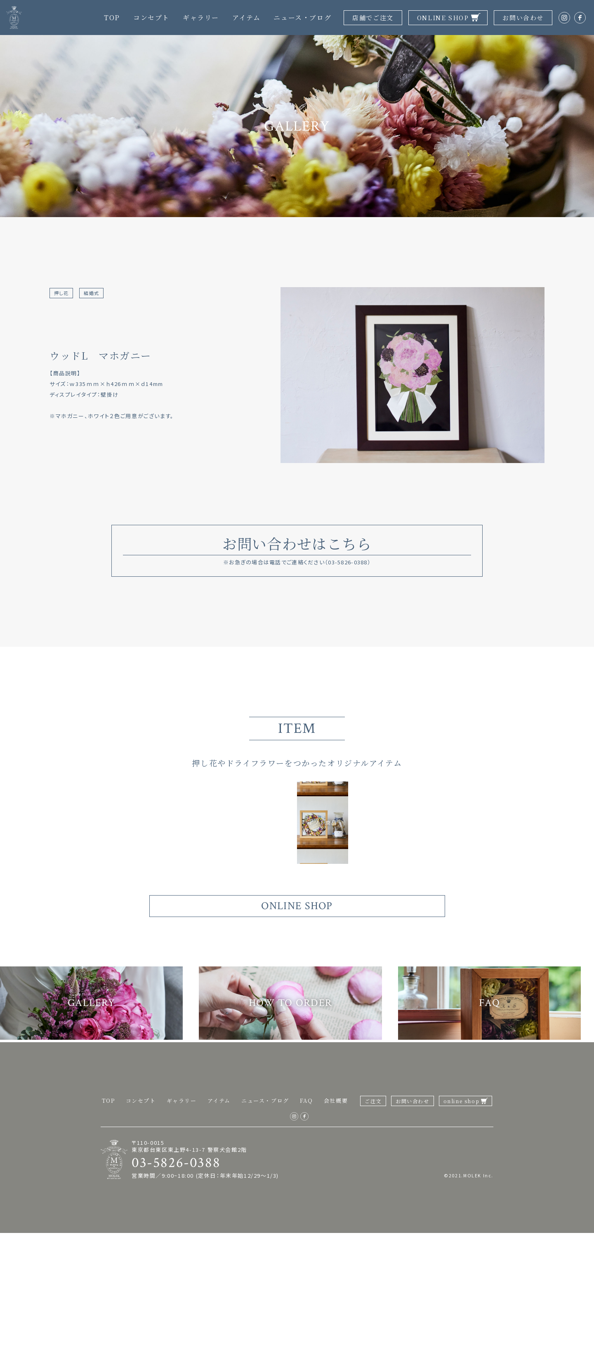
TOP (112, 17)
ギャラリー (201, 17)
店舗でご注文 (373, 17)
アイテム (246, 17)
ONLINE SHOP (443, 17)
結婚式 (96, 293)
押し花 (62, 293)
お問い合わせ (523, 17)
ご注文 (373, 1212)
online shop (461, 1212)
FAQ (306, 1212)
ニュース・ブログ (302, 17)
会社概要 (336, 1212)
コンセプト (151, 17)
